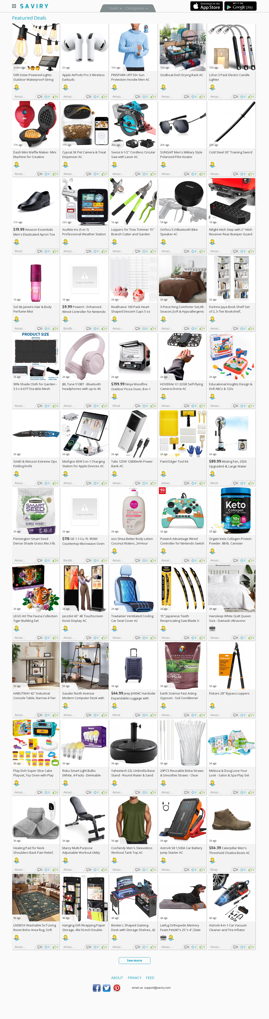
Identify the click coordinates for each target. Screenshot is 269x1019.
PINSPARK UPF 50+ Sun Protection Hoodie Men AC (130, 77)
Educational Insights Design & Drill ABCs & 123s (230, 386)
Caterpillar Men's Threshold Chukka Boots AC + (229, 853)
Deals (114, 8)
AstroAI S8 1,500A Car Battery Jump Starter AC (181, 850)
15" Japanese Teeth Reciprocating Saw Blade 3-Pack (180, 620)
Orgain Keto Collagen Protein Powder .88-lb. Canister (230, 541)
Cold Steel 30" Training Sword (230, 152)
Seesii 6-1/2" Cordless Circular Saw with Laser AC (133, 154)
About (117, 977)
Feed (150, 977)
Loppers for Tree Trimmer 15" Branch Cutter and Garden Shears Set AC (132, 234)
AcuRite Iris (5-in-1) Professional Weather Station (84, 231)
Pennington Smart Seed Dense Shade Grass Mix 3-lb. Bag (34, 543)
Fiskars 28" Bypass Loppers (229, 693)
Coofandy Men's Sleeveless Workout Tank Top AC (131, 850)
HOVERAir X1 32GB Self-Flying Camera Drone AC (181, 386)
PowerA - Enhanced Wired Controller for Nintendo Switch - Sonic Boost (84, 311)
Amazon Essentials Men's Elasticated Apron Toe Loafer (34, 234)
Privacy (134, 977)
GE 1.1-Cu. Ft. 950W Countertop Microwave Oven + (83, 543)
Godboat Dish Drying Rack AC (181, 75)
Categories (135, 8)
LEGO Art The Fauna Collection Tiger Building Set (35, 618)
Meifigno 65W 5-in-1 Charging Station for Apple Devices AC (83, 463)
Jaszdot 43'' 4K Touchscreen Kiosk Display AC (82, 618)
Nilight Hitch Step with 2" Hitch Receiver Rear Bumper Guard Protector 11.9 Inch (230, 234)
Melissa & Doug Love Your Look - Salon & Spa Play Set (229, 772)
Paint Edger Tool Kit (174, 461)
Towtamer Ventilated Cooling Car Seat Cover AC (132, 618)
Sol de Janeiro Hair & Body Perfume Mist (32, 309)
